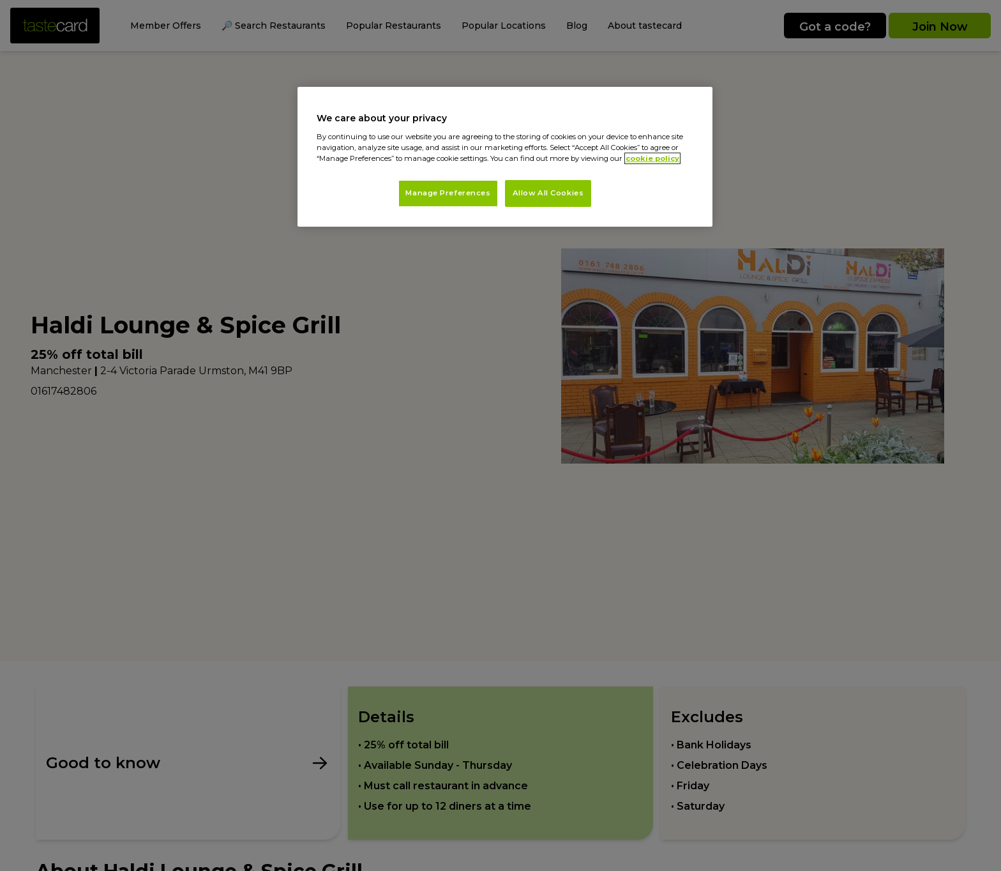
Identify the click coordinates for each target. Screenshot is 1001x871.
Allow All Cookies (548, 192)
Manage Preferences (447, 192)
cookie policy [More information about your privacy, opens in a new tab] (652, 158)
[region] (504, 157)
